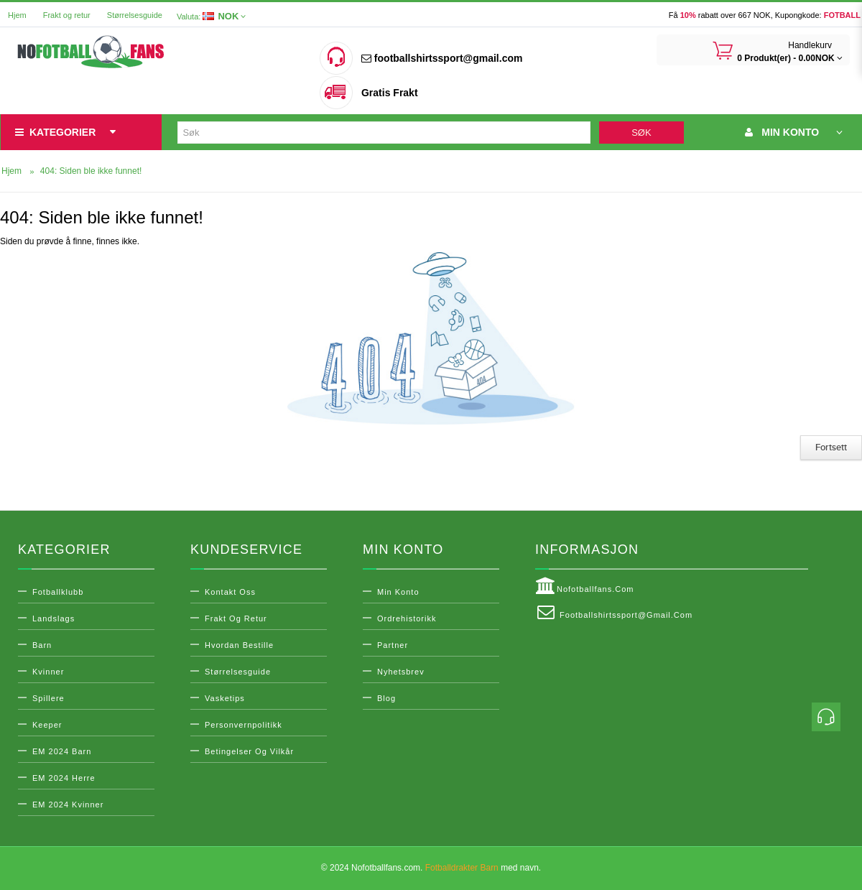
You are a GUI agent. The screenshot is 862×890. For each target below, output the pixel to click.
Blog (386, 698)
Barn (42, 645)
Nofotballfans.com (584, 586)
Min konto (398, 592)
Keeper (47, 724)
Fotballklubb (57, 592)
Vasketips (225, 698)
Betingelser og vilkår (249, 751)
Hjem (17, 15)
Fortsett (831, 447)
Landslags (53, 618)
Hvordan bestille (239, 645)
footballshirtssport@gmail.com (441, 58)
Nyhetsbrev (401, 671)
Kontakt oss (230, 592)
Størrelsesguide (134, 15)
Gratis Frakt (389, 92)
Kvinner (48, 671)
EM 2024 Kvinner (67, 804)
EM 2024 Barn (61, 751)
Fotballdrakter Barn (462, 868)
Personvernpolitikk (243, 724)
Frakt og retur (67, 15)
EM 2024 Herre (64, 778)
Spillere (48, 698)
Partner (392, 645)
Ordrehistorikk (406, 618)
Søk (641, 132)
